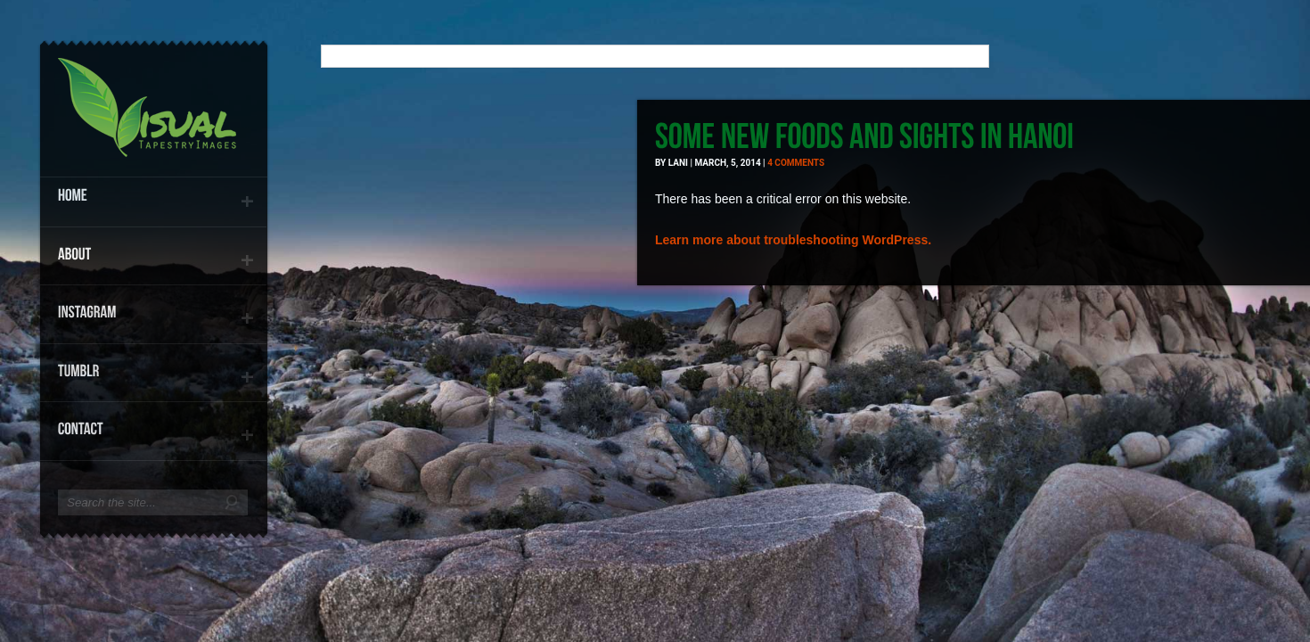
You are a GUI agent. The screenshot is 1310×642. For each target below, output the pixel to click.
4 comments (795, 163)
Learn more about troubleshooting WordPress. (793, 240)
